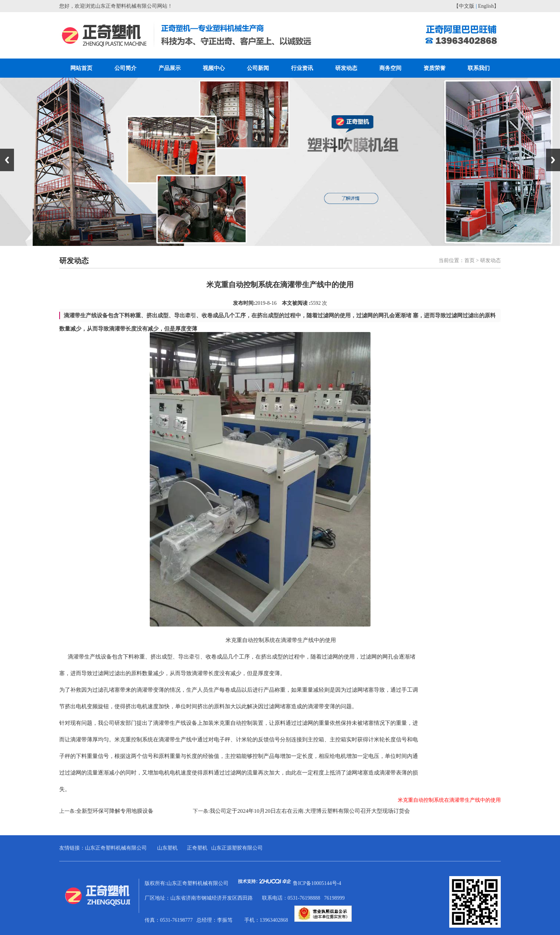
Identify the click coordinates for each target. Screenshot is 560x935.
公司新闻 (258, 68)
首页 (469, 260)
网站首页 (81, 68)
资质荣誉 (434, 68)
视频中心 (214, 68)
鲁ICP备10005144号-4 (317, 883)
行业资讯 (302, 68)
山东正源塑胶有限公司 (237, 848)
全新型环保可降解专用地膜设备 (114, 811)
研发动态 (346, 68)
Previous (7, 160)
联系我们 (479, 68)
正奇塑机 (197, 848)
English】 (488, 6)
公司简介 (125, 68)
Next (553, 160)
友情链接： (72, 848)
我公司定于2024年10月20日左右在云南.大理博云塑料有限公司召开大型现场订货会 (310, 811)
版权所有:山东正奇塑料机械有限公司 (219, 883)
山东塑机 (167, 848)
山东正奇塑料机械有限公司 (116, 848)
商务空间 (390, 68)
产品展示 (170, 68)
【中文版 (464, 6)
